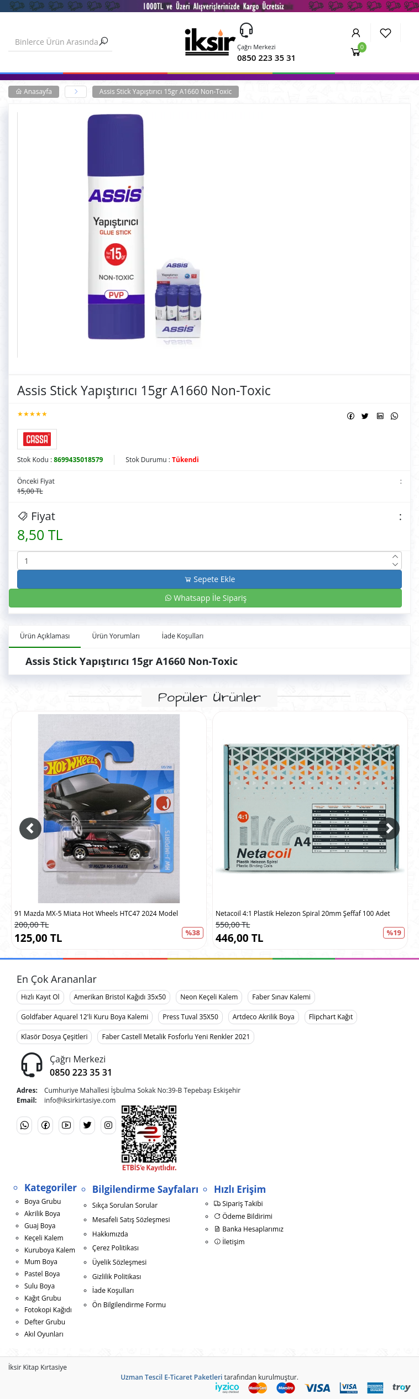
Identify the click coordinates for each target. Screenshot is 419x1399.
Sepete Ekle (209, 579)
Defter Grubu (44, 1322)
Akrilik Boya (42, 1213)
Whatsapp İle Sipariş (205, 598)
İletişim (229, 1241)
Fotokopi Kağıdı (48, 1309)
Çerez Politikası (115, 1248)
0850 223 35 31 (266, 57)
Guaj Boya (40, 1225)
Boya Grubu (42, 1201)
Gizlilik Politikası (116, 1276)
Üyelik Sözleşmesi (119, 1262)
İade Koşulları (113, 1290)
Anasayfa (33, 91)
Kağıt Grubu (42, 1298)
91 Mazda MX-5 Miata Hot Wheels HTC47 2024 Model (96, 913)
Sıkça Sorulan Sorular (125, 1205)
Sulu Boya (39, 1286)
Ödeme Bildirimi (243, 1216)
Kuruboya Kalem (49, 1250)
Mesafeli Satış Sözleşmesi (131, 1219)
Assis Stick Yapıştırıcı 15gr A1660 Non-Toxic (165, 91)
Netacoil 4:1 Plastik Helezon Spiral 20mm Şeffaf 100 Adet (303, 913)
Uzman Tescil (142, 1377)
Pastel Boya (42, 1274)
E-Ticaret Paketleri (193, 1377)
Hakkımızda (110, 1234)
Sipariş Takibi (238, 1203)
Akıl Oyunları (44, 1334)
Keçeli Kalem (44, 1238)
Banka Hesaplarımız (249, 1229)
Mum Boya (40, 1261)
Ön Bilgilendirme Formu (129, 1304)
